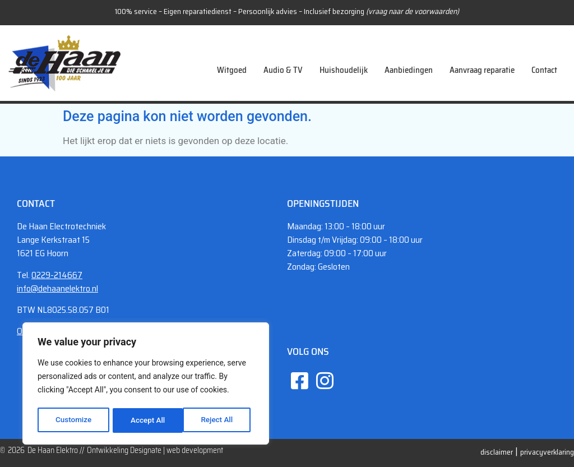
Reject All (146, 420)
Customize (73, 420)
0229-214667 (56, 275)
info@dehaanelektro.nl (57, 288)
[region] (145, 385)
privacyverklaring (547, 452)
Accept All (219, 420)
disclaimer (496, 452)
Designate (145, 450)
